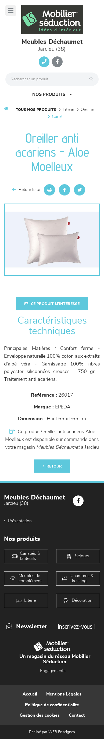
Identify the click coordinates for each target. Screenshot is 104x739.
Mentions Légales (63, 694)
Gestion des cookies (40, 715)
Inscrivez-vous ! (76, 626)
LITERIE (68, 109)
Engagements (53, 671)
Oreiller (87, 109)
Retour (52, 466)
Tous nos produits (36, 110)
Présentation (20, 521)
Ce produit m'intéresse (52, 304)
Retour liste (26, 189)
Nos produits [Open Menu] (52, 94)
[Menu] (10, 10)
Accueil (30, 694)
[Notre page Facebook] (57, 61)
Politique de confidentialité (52, 705)
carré (57, 116)
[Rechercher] (93, 79)
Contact (77, 715)
